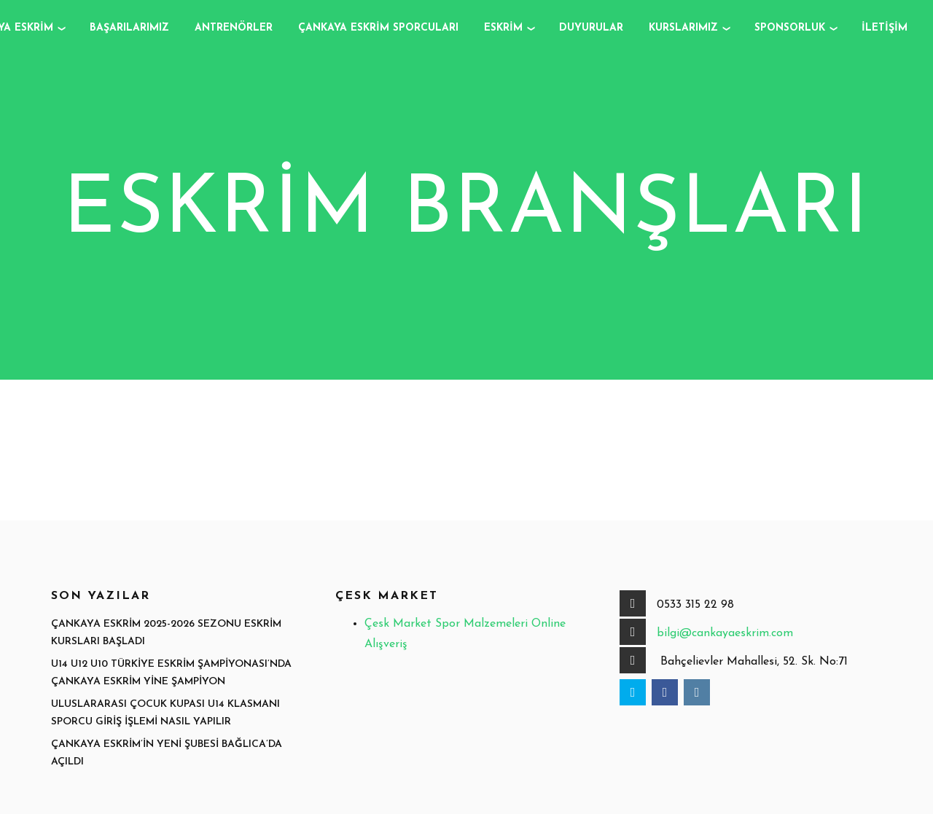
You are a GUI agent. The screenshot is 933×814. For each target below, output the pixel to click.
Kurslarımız (683, 28)
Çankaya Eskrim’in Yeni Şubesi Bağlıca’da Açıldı (166, 753)
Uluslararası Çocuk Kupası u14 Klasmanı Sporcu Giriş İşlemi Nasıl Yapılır (165, 713)
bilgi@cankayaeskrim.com (725, 633)
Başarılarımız (129, 28)
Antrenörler (234, 28)
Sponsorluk (789, 28)
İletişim (884, 28)
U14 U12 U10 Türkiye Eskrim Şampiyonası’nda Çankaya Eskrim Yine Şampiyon (171, 673)
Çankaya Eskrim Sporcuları (378, 28)
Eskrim (503, 28)
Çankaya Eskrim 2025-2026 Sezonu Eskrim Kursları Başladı (166, 633)
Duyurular (591, 28)
